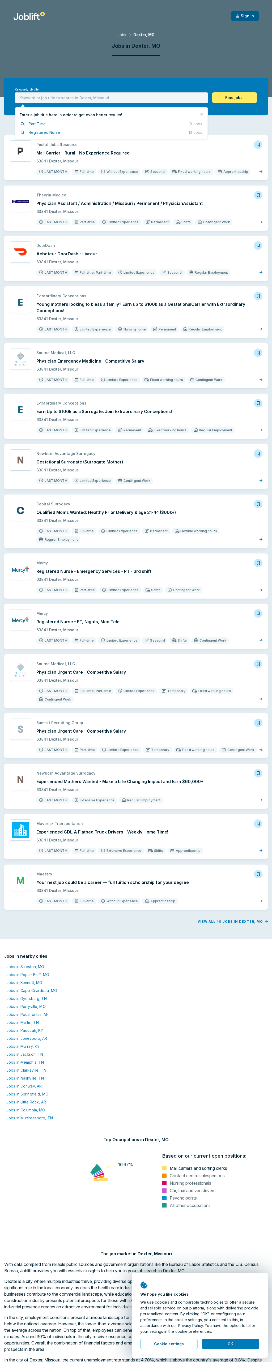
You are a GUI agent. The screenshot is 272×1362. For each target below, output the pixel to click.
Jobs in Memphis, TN (25, 1062)
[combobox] (111, 97)
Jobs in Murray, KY (23, 1046)
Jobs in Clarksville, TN (26, 1070)
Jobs (121, 34)
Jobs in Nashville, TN (25, 1078)
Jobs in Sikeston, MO (25, 966)
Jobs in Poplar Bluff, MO (27, 974)
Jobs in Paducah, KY (24, 1030)
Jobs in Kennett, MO (24, 982)
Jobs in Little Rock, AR (26, 1102)
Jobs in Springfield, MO (27, 1094)
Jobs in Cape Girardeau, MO (31, 990)
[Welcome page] (29, 16)
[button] (234, 97)
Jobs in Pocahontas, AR (27, 1014)
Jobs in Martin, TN (22, 1022)
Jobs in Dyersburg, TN (26, 998)
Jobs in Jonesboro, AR (26, 1038)
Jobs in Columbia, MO (25, 1110)
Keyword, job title (27, 89)
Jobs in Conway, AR (24, 1086)
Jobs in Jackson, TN (24, 1054)
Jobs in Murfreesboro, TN (29, 1118)
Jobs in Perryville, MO (26, 1006)
